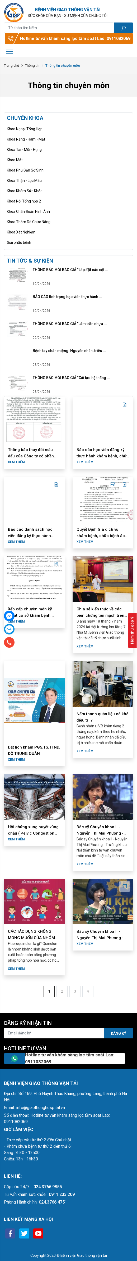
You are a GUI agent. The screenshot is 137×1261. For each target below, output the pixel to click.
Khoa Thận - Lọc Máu (24, 180)
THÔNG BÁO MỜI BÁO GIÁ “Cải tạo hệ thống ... (71, 378)
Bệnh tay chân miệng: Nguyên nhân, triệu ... (69, 351)
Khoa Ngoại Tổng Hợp (24, 129)
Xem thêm (16, 462)
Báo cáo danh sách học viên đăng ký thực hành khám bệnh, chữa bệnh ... (31, 535)
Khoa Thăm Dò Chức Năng (28, 222)
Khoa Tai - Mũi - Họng (24, 149)
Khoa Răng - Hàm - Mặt (26, 139)
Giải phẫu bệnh (19, 242)
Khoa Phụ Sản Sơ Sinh (25, 170)
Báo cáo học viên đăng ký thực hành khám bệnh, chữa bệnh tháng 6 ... (103, 456)
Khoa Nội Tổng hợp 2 (24, 201)
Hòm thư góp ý (132, 630)
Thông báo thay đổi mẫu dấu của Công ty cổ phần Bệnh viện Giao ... (31, 456)
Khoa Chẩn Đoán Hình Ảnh (28, 211)
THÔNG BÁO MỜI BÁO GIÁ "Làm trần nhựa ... (70, 324)
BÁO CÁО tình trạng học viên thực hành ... (67, 297)
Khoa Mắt (15, 160)
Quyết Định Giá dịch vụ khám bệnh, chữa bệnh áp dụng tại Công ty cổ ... (101, 535)
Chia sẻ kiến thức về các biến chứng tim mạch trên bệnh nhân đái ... (100, 615)
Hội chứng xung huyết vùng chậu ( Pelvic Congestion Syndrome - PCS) (33, 833)
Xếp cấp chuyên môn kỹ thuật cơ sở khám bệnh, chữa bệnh (30, 615)
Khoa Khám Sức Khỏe (24, 191)
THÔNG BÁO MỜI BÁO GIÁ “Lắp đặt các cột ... (70, 270)
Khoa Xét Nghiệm (21, 232)
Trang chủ (11, 65)
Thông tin (32, 65)
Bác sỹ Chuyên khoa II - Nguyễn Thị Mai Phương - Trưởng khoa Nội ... (100, 833)
